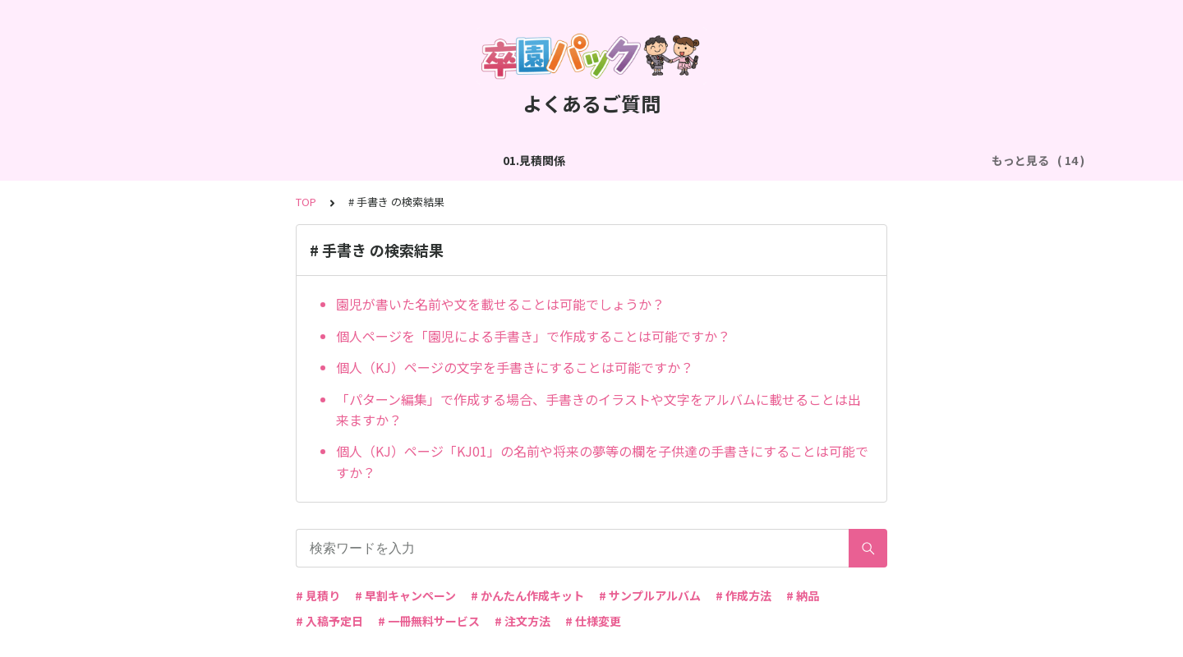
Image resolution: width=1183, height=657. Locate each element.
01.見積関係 (146, 160)
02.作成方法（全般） (254, 160)
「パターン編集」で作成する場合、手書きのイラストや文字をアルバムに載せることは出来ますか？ (598, 409)
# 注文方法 (522, 621)
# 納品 (802, 595)
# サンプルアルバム (650, 595)
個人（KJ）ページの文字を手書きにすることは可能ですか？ (514, 367)
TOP (306, 201)
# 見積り (318, 595)
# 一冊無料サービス (429, 621)
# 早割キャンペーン (405, 595)
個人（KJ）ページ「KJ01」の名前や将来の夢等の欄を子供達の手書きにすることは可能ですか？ (602, 461)
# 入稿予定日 (329, 621)
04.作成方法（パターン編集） (586, 160)
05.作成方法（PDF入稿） (751, 160)
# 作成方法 (743, 595)
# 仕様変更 (593, 621)
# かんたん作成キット (527, 595)
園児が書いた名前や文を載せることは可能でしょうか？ (500, 304)
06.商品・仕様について (900, 160)
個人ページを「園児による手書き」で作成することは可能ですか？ (533, 336)
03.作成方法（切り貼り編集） (409, 160)
